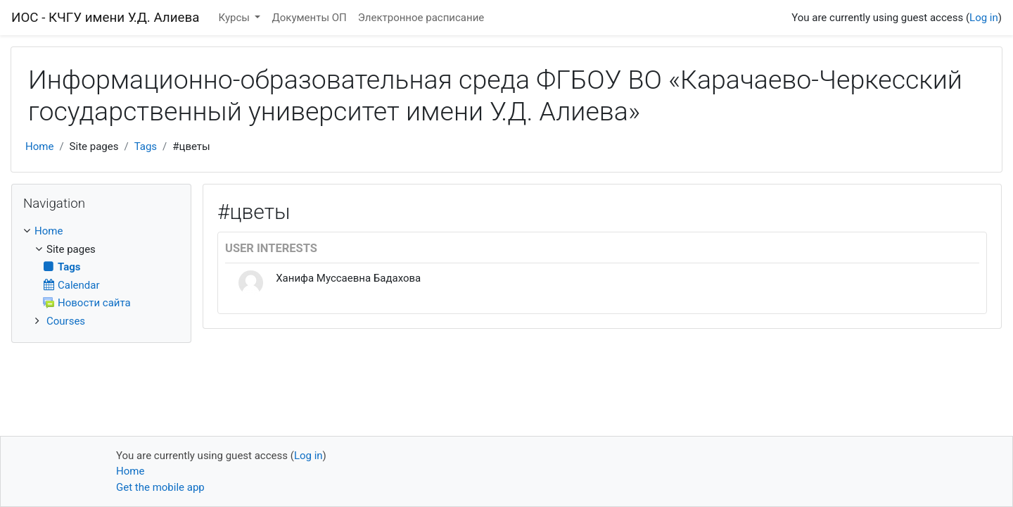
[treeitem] (101, 231)
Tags (145, 146)
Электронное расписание (421, 17)
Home (39, 146)
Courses (65, 321)
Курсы (236, 17)
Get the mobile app (160, 487)
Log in (983, 17)
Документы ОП (309, 17)
